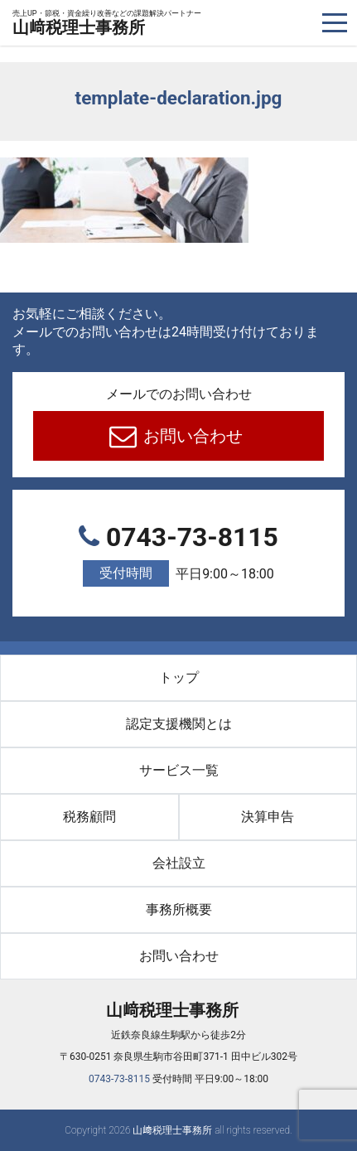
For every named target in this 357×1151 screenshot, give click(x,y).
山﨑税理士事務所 (106, 23)
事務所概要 (179, 909)
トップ (179, 677)
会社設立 (178, 863)
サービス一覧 (179, 770)
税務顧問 (89, 817)
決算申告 (267, 817)
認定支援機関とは (179, 724)
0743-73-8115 (178, 554)
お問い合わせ (191, 436)
